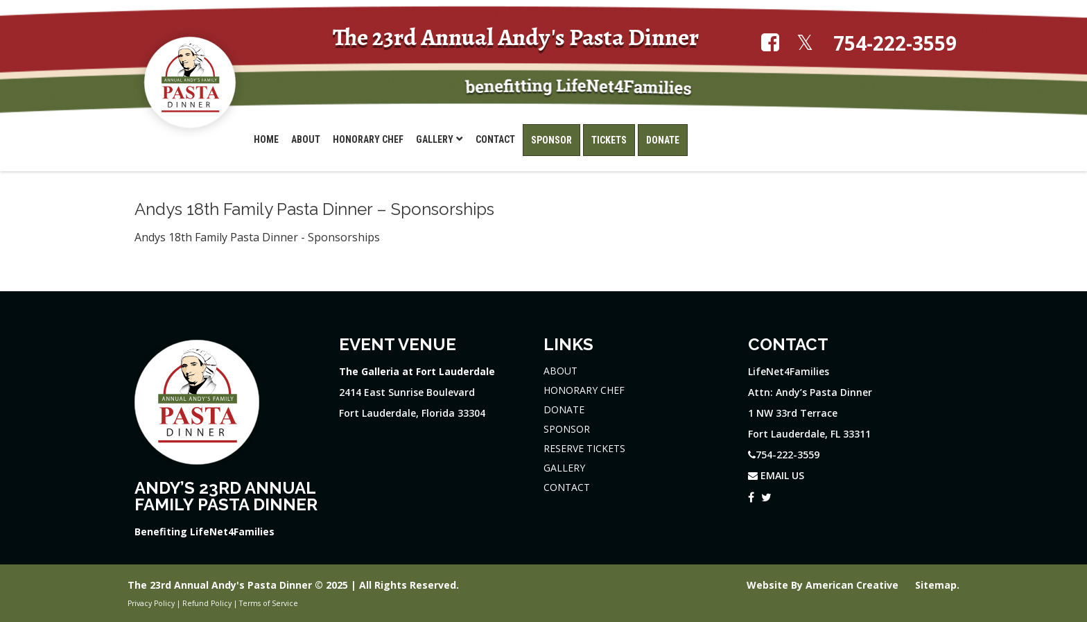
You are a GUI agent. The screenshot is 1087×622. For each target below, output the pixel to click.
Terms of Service (268, 603)
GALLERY (564, 467)
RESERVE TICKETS (584, 448)
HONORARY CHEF (584, 390)
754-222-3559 (895, 43)
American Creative (853, 584)
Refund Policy (207, 603)
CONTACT (567, 487)
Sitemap (936, 584)
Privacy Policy (151, 603)
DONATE (564, 409)
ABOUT (560, 370)
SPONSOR (567, 428)
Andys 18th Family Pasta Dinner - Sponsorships (257, 237)
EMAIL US (776, 475)
